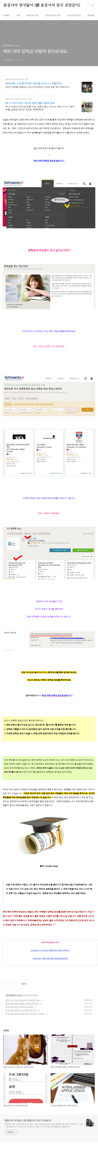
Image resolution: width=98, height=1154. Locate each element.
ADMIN (90, 15)
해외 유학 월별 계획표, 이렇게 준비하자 (22, 1003)
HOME (6, 15)
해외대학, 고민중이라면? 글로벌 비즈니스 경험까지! (34, 83)
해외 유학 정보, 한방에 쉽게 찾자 (19, 1007)
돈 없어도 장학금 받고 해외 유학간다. (21, 1010)
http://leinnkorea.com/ (15, 79)
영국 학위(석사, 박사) (14, 995)
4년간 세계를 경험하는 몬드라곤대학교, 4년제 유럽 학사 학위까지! (38, 87)
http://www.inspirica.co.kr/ (16, 99)
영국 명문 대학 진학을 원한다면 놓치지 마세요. (25, 1014)
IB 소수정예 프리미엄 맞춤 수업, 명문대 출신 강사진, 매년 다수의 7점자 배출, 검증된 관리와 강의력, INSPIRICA (40, 108)
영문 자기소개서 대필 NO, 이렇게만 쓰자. (23, 1000)
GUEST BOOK (74, 15)
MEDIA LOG (32, 15)
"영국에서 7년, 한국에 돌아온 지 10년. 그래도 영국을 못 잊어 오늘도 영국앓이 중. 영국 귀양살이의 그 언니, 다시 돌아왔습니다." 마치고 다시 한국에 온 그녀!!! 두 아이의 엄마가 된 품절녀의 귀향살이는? (45, 1125)
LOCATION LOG (53, 15)
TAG (18, 15)
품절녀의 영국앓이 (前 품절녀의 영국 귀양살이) (41, 5)
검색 (87, 5)
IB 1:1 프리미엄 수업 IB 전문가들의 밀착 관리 (30, 103)
